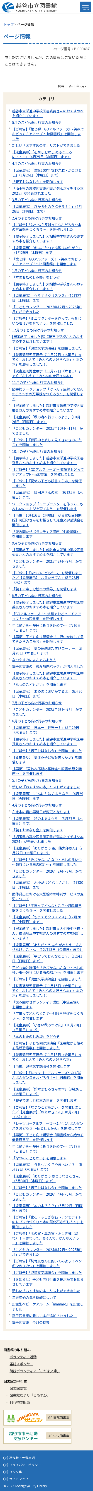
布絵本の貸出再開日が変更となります (41, 811)
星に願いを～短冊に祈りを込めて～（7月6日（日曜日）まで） (46, 627)
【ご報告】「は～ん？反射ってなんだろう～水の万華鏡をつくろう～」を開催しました (46, 227)
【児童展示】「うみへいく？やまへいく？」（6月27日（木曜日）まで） (47, 1167)
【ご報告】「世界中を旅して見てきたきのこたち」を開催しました (47, 442)
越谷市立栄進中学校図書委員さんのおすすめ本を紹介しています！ (47, 113)
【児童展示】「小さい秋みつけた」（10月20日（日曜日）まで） (46, 1027)
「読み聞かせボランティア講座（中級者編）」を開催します (46, 534)
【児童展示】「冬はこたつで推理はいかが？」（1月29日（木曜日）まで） (47, 250)
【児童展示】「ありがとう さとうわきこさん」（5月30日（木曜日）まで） (47, 1178)
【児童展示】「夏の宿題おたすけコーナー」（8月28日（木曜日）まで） (47, 650)
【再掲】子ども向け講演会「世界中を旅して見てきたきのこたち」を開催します (47, 639)
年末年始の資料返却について (34, 1297)
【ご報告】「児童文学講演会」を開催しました (47, 347)
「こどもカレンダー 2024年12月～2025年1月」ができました (47, 1252)
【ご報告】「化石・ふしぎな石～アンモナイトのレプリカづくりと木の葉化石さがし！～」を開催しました (47, 1221)
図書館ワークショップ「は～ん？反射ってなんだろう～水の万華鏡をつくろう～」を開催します (47, 393)
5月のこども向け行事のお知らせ (37, 122)
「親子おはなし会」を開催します (37, 181)
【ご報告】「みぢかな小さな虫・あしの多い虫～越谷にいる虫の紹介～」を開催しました (47, 862)
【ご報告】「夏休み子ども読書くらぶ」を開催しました (47, 483)
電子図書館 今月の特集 (30, 1322)
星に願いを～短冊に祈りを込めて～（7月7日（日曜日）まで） (46, 1148)
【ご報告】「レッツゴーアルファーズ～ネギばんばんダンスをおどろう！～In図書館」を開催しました (47, 1077)
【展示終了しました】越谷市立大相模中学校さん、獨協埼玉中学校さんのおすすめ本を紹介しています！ (47, 933)
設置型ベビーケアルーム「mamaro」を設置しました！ (47, 1306)
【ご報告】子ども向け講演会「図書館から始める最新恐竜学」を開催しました (47, 1045)
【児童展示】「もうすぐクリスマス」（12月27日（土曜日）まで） (46, 298)
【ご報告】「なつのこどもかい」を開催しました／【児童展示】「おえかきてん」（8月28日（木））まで (47, 577)
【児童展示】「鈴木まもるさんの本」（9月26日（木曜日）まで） (47, 1091)
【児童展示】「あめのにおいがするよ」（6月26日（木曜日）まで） (47, 693)
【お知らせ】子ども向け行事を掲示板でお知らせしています (47, 1281)
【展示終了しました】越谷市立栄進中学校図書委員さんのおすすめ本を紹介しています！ (47, 408)
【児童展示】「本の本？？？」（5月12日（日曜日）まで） (47, 1208)
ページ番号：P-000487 (72, 48)
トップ (8, 24)
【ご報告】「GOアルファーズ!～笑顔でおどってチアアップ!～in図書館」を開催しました (48, 472)
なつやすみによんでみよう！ (34, 659)
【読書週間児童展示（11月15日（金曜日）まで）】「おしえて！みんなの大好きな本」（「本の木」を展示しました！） (47, 990)
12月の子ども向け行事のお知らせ (38, 329)
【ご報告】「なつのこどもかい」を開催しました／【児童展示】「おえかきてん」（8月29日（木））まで (47, 1112)
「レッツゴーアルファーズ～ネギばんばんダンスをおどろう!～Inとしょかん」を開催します (47, 1126)
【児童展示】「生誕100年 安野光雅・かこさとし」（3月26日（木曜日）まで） (47, 172)
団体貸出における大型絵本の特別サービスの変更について (47, 896)
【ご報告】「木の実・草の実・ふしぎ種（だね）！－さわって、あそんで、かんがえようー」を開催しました (45, 1238)
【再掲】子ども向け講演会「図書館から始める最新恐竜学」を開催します (47, 1137)
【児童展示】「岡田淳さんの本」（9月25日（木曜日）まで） (47, 494)
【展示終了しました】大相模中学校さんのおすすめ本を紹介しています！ (47, 238)
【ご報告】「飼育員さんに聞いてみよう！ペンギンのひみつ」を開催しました (47, 1263)
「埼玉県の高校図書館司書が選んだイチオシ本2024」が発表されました (47, 839)
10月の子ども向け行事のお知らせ (38, 451)
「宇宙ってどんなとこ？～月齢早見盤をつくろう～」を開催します (47, 1016)
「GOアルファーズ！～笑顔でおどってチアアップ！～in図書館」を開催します (46, 616)
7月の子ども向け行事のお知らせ (37, 702)
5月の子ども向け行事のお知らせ (37, 780)
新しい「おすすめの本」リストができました (46, 145)
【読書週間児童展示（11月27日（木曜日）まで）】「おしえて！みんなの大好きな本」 (46, 373)
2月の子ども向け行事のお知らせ (37, 217)
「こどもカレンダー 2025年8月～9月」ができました (47, 563)
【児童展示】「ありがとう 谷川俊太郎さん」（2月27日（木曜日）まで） (47, 850)
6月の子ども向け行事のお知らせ (37, 720)
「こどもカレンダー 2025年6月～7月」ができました (47, 712)
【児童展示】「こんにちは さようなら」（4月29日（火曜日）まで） (47, 796)
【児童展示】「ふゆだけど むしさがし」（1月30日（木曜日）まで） (47, 885)
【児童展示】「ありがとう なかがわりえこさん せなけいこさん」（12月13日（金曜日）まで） (47, 947)
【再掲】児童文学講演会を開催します (41, 1066)
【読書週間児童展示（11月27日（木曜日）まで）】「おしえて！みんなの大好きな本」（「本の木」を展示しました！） (47, 359)
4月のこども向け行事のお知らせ (37, 163)
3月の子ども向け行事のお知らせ (37, 199)
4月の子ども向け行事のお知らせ (37, 804)
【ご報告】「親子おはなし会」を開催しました (47, 750)
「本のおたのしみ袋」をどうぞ (36, 277)
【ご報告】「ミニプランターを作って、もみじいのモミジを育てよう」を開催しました (46, 321)
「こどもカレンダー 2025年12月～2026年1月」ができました (47, 309)
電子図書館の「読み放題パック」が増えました (47, 666)
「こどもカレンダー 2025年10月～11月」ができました (47, 430)
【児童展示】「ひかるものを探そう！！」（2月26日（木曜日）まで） (47, 209)
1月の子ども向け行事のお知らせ (37, 270)
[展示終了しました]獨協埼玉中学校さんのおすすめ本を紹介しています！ (47, 339)
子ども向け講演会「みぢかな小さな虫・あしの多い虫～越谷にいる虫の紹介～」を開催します (47, 970)
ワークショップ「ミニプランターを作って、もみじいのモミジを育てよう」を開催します (47, 506)
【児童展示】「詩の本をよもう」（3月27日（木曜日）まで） (47, 821)
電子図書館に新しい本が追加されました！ (44, 1315)
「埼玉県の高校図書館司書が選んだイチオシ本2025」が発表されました (47, 190)
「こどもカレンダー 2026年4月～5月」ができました (47, 1196)
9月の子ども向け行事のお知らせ (37, 542)
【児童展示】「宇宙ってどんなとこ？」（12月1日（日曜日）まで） (47, 958)
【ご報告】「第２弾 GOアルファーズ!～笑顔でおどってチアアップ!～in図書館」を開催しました (48, 133)
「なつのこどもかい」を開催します (39, 684)
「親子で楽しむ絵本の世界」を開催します (44, 588)
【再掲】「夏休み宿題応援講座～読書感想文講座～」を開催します (47, 771)
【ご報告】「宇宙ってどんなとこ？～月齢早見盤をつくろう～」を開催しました (46, 908)
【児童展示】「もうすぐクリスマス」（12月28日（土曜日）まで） (46, 919)
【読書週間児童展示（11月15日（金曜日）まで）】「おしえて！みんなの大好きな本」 (46, 1057)
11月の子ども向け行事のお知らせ (38, 382)
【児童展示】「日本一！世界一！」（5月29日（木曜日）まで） (45, 730)
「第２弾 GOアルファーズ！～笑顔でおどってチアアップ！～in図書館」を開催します (46, 261)
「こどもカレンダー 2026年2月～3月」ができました (47, 873)
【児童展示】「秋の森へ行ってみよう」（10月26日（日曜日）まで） (46, 419)
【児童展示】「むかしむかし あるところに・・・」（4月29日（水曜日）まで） (42, 154)
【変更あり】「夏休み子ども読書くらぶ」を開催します (47, 759)
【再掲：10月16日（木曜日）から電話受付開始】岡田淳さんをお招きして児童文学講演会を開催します (47, 520)
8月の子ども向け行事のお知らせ (37, 595)
